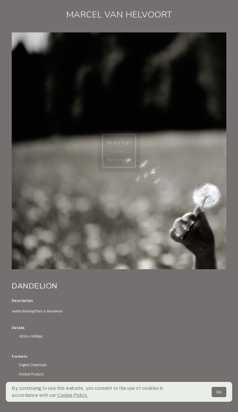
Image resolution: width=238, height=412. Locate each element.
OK (219, 392)
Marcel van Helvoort (119, 15)
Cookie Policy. (72, 395)
